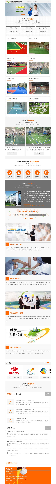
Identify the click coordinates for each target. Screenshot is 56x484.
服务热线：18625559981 (39, 205)
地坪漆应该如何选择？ (13, 451)
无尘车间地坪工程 (42, 28)
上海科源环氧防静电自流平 (39, 145)
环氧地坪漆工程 (13, 28)
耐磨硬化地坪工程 (28, 31)
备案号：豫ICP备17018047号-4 (12, 480)
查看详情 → (13, 153)
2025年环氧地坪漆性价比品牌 (15, 441)
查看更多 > (27, 205)
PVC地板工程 (43, 31)
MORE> (47, 393)
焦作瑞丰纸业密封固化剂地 (13, 145)
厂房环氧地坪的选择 (21, 418)
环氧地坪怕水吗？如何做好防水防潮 (25, 400)
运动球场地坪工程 (13, 31)
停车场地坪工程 (28, 28)
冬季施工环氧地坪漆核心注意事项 (16, 432)
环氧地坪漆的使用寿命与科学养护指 (25, 409)
